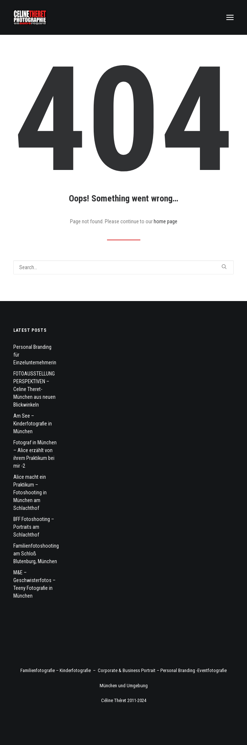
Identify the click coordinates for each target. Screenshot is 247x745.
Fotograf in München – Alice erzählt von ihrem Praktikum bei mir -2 (35, 454)
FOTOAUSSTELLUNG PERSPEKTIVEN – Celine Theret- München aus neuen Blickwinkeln (34, 389)
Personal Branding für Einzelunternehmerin (34, 354)
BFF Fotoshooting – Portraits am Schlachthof (33, 527)
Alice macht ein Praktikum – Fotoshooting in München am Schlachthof (30, 492)
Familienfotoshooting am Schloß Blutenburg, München (36, 553)
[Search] (123, 267)
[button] (230, 17)
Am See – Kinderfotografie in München (32, 423)
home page (165, 221)
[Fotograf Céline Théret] (29, 17)
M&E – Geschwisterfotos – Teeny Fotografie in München (34, 584)
